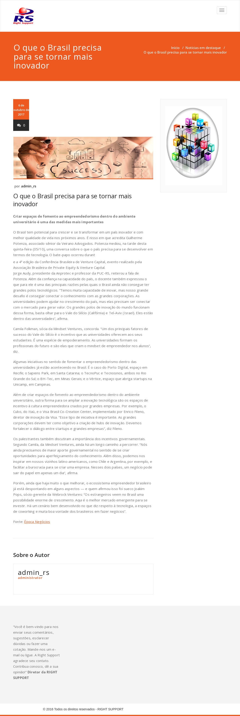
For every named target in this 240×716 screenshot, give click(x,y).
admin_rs (28, 186)
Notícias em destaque (203, 47)
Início (175, 47)
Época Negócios (37, 521)
